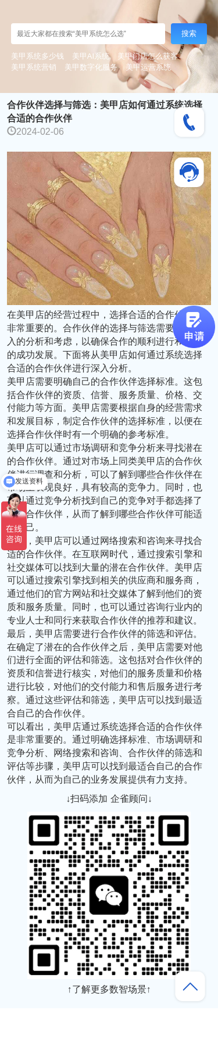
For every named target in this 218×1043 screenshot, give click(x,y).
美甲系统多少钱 (37, 56)
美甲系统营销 (33, 67)
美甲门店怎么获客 (147, 56)
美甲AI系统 (90, 56)
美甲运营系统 (148, 67)
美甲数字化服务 (91, 67)
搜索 (188, 33)
